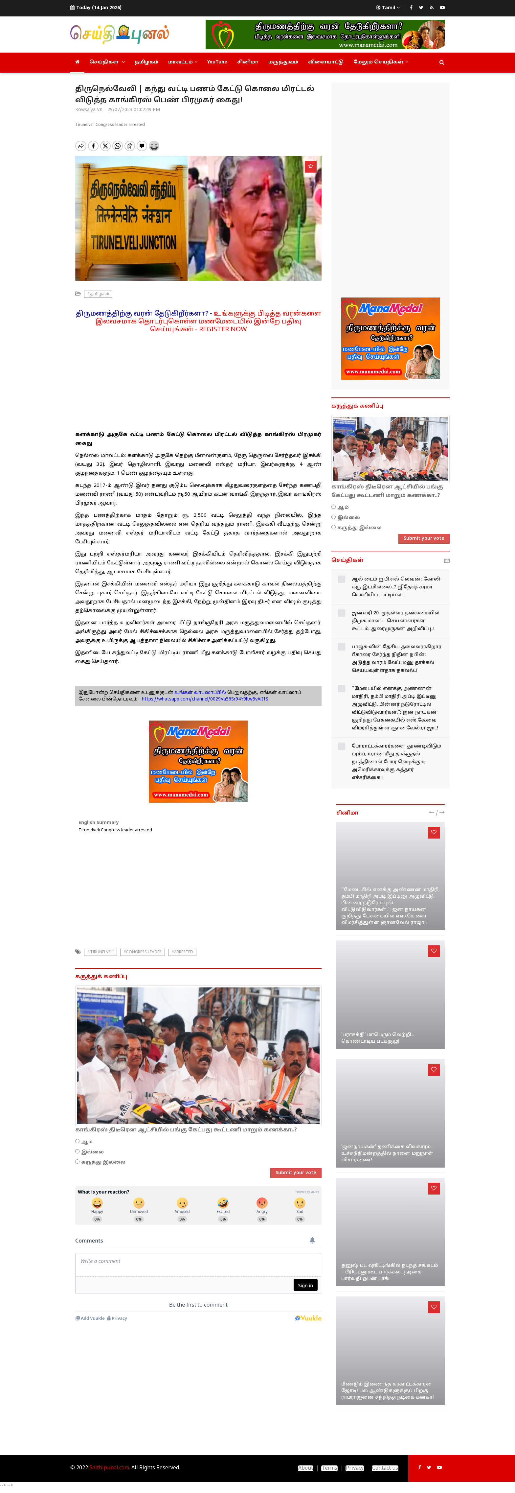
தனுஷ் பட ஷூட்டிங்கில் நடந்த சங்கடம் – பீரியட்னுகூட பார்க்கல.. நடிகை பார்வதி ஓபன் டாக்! (389, 1272)
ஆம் (87, 1142)
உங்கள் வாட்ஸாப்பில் (199, 693)
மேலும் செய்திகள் (380, 62)
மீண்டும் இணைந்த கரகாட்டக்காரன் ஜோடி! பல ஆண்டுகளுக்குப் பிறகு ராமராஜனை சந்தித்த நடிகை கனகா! (387, 1391)
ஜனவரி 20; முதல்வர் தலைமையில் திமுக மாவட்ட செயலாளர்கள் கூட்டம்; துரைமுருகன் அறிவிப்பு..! (395, 621)
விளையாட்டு (326, 62)
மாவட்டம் (182, 62)
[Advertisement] (198, 380)
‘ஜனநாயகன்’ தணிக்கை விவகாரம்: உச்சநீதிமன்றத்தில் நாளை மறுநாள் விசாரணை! (387, 1153)
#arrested (182, 952)
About (305, 1468)
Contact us (385, 1468)
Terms (329, 1468)
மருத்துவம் (283, 62)
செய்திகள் (107, 62)
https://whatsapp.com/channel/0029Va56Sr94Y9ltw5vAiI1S (205, 699)
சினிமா (247, 62)
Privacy (355, 1468)
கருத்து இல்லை (103, 1162)
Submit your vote (296, 1173)
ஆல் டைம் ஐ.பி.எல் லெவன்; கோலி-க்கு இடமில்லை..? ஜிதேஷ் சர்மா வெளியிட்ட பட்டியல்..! (397, 587)
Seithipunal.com (109, 1468)
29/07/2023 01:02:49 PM (133, 110)
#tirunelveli (100, 952)
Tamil (388, 8)
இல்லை (92, 1152)
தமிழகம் (146, 62)
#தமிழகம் (98, 294)
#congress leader (142, 952)
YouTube (217, 62)
